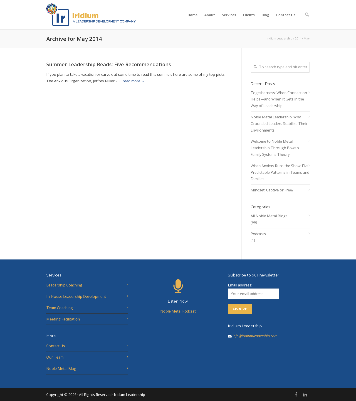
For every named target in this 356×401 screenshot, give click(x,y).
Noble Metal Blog (61, 368)
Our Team (55, 357)
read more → (134, 80)
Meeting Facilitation (63, 319)
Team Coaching (59, 307)
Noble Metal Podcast (178, 301)
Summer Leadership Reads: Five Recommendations (108, 64)
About (209, 14)
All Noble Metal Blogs (269, 215)
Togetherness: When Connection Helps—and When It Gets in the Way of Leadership (279, 99)
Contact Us (285, 14)
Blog (265, 14)
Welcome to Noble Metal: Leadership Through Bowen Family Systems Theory (275, 148)
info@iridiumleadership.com (254, 335)
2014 (298, 38)
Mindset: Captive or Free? (272, 190)
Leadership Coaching (64, 285)
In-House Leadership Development (76, 296)
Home (193, 14)
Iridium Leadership (279, 38)
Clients (249, 14)
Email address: (253, 291)
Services (229, 14)
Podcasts (258, 233)
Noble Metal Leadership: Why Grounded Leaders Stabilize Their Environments (279, 124)
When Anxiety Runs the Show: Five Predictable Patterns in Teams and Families (280, 172)
